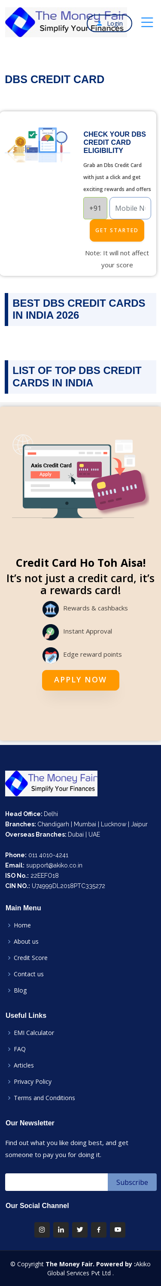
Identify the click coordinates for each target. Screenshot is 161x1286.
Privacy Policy (33, 1082)
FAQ (20, 1049)
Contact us (29, 974)
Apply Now (80, 679)
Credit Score (31, 958)
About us (26, 942)
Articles (24, 1065)
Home (22, 925)
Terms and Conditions (44, 1098)
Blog (20, 990)
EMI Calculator (34, 1033)
